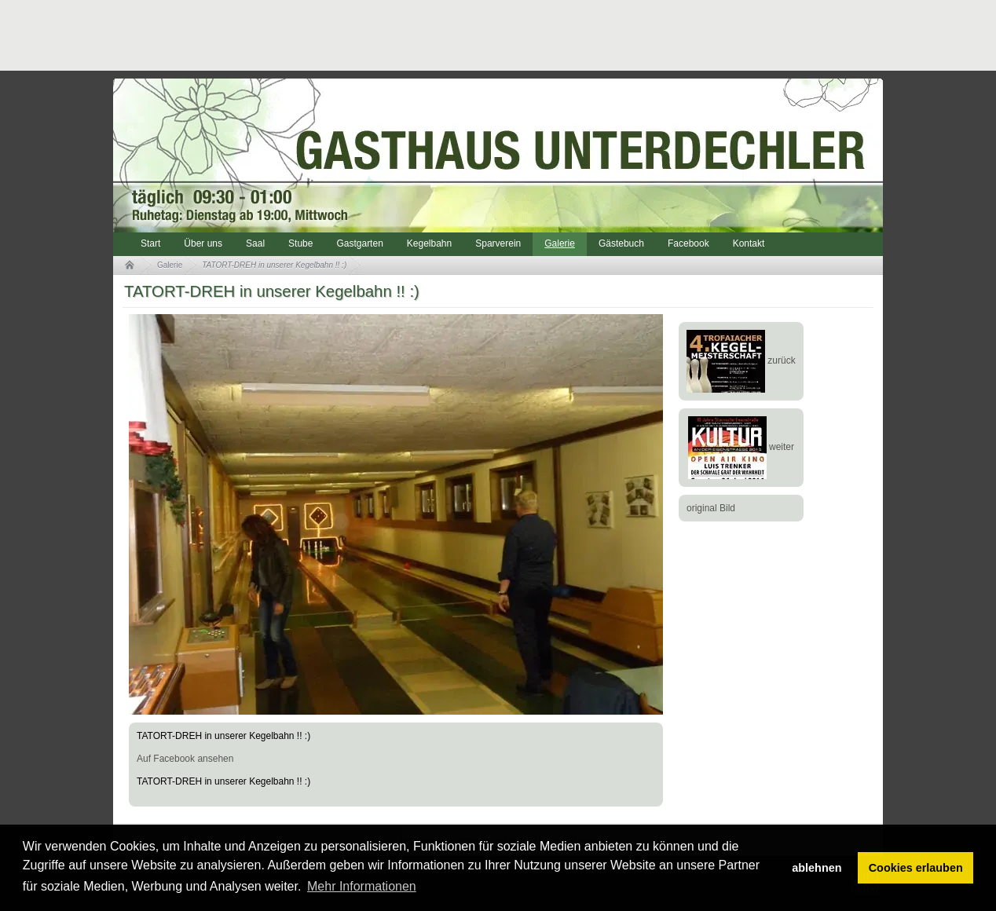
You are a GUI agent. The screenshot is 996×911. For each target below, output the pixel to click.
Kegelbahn (429, 243)
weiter (741, 446)
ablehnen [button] (816, 868)
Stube (300, 243)
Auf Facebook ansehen (185, 758)
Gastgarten (359, 243)
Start (150, 243)
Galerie (559, 243)
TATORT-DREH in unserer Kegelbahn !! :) (274, 265)
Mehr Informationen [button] (361, 886)
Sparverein (498, 243)
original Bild (711, 508)
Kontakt (749, 243)
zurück (741, 360)
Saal (255, 243)
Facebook (688, 243)
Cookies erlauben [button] (916, 868)
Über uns (203, 243)
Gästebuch (621, 243)
